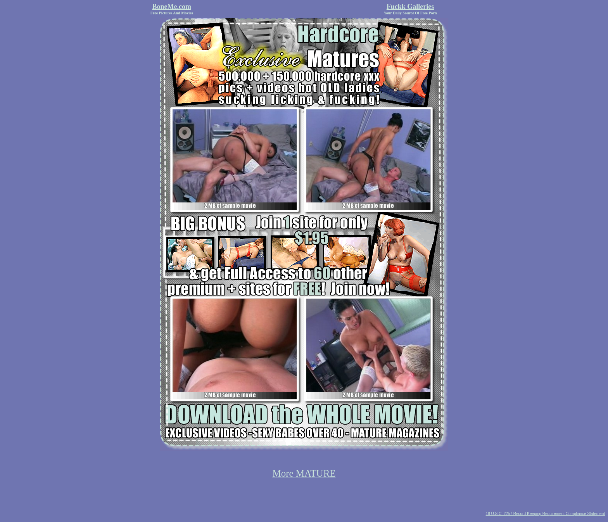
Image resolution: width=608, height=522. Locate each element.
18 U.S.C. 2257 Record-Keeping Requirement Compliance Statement (545, 514)
